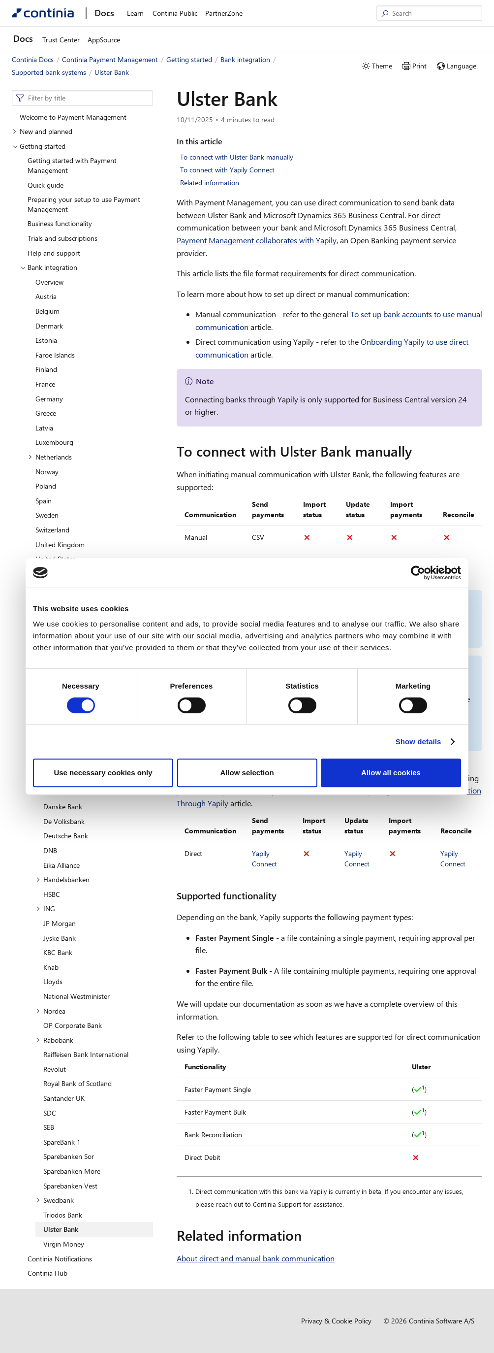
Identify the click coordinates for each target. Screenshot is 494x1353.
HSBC (51, 894)
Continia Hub (47, 1273)
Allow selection (247, 772)
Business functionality (60, 223)
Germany (49, 398)
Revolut (54, 1069)
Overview (49, 282)
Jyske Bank (59, 938)
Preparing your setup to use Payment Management (84, 204)
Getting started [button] (38, 146)
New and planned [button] (42, 131)
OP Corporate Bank (72, 1025)
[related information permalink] (307, 1235)
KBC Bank (57, 952)
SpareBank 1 (62, 1142)
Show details (418, 741)
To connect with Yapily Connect (227, 169)
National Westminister (76, 996)
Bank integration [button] (48, 267)
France (45, 384)
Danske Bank (62, 806)
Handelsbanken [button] (63, 879)
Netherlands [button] (50, 457)
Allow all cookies (391, 772)
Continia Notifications (60, 1258)
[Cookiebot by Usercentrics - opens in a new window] (418, 572)
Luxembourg (54, 442)
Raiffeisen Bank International (85, 1054)
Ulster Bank (60, 1229)
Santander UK (64, 1098)
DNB (50, 850)
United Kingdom (60, 544)
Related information (209, 182)
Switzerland (52, 529)
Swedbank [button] (55, 1200)
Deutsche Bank (65, 835)
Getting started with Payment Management (72, 165)
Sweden (47, 515)
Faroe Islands (55, 355)
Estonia (46, 340)
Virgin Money (63, 1244)
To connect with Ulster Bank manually (236, 157)
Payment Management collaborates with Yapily (257, 240)
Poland (45, 486)
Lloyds (52, 981)
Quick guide (45, 185)
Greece (45, 413)
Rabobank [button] (54, 1040)
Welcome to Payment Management (73, 117)
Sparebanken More (71, 1171)
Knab (51, 967)
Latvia (44, 427)
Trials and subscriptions (62, 238)
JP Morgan (59, 923)
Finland (46, 369)
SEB (48, 1127)
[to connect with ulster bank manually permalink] (418, 451)
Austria (46, 296)
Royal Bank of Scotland (77, 1083)
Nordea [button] (50, 1011)
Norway (47, 471)
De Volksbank (64, 821)
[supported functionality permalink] (282, 896)
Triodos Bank (62, 1215)
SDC (49, 1113)
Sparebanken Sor (68, 1156)
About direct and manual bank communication (256, 1258)
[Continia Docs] (43, 13)
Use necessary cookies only (103, 772)
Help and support (54, 253)
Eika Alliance (61, 865)
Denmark (49, 325)
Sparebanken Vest (70, 1185)
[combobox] (82, 98)
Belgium (47, 311)
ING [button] (45, 908)
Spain (43, 500)
